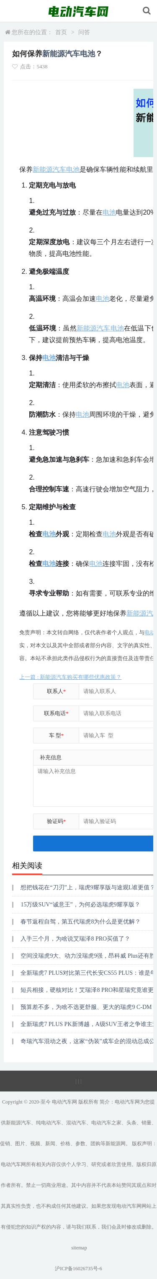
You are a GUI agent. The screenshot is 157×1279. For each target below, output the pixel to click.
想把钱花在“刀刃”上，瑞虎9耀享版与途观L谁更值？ (88, 887)
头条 (131, 1123)
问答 (84, 32)
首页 (61, 32)
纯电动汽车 (48, 1123)
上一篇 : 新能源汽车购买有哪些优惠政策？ (70, 677)
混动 (71, 1123)
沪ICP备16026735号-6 (78, 1268)
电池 (87, 54)
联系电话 (56, 713)
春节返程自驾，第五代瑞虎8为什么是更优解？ (81, 922)
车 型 (56, 735)
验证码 (56, 821)
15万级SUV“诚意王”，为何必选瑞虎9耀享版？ (80, 904)
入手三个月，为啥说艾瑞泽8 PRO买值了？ (75, 939)
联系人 (56, 691)
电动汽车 (62, 1102)
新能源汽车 (61, 54)
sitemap (79, 1248)
